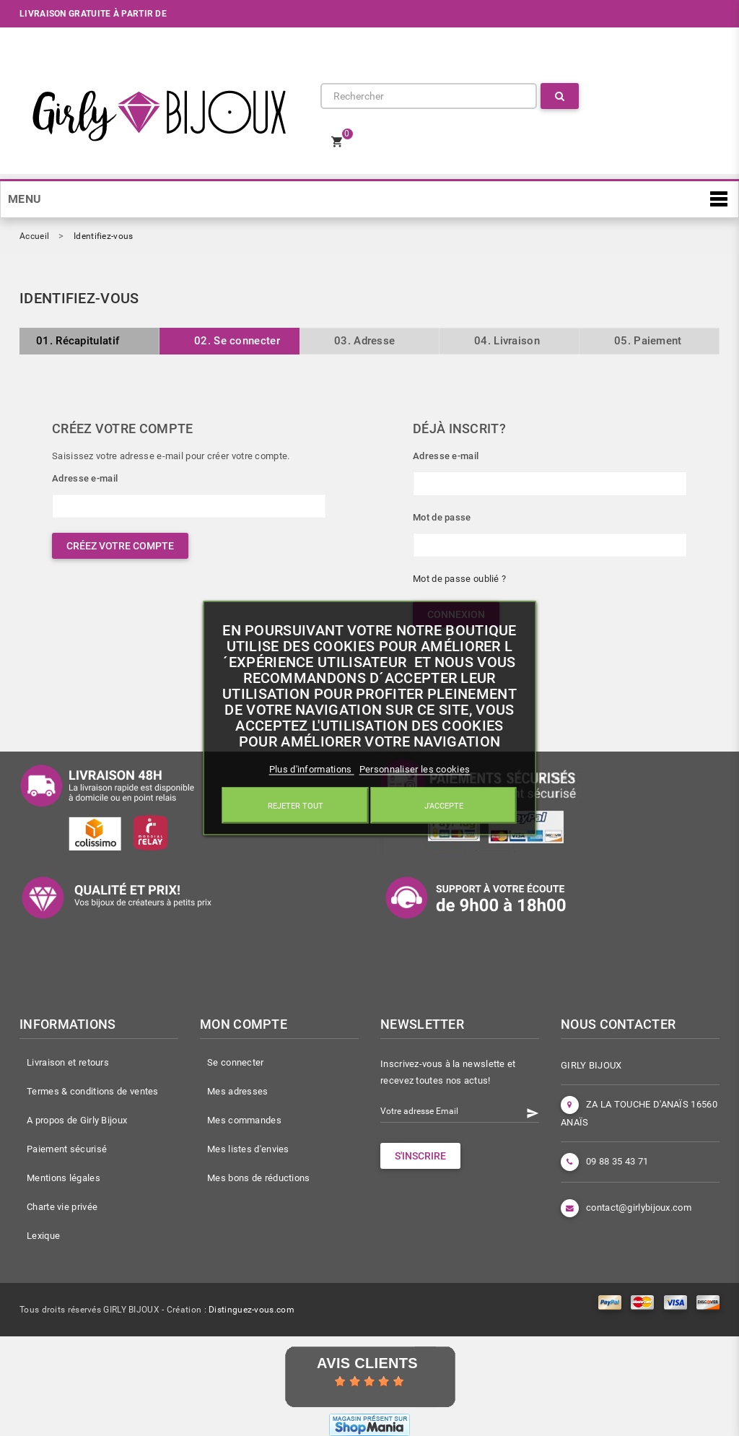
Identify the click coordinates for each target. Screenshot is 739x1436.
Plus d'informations (311, 768)
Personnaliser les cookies (415, 768)
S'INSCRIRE (420, 1156)
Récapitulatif (77, 340)
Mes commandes (244, 1120)
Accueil (34, 236)
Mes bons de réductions (258, 1177)
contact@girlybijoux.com (638, 1207)
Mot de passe (442, 517)
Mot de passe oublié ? (459, 578)
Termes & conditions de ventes (93, 1091)
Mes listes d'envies (248, 1149)
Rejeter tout (295, 806)
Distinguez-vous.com (251, 1310)
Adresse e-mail (85, 478)
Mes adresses (237, 1091)
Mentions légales (63, 1177)
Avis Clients (367, 1363)
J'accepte (443, 806)
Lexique (43, 1235)
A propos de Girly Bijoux (77, 1120)
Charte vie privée (62, 1206)
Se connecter (235, 1062)
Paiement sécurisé (67, 1149)
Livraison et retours (68, 1062)
